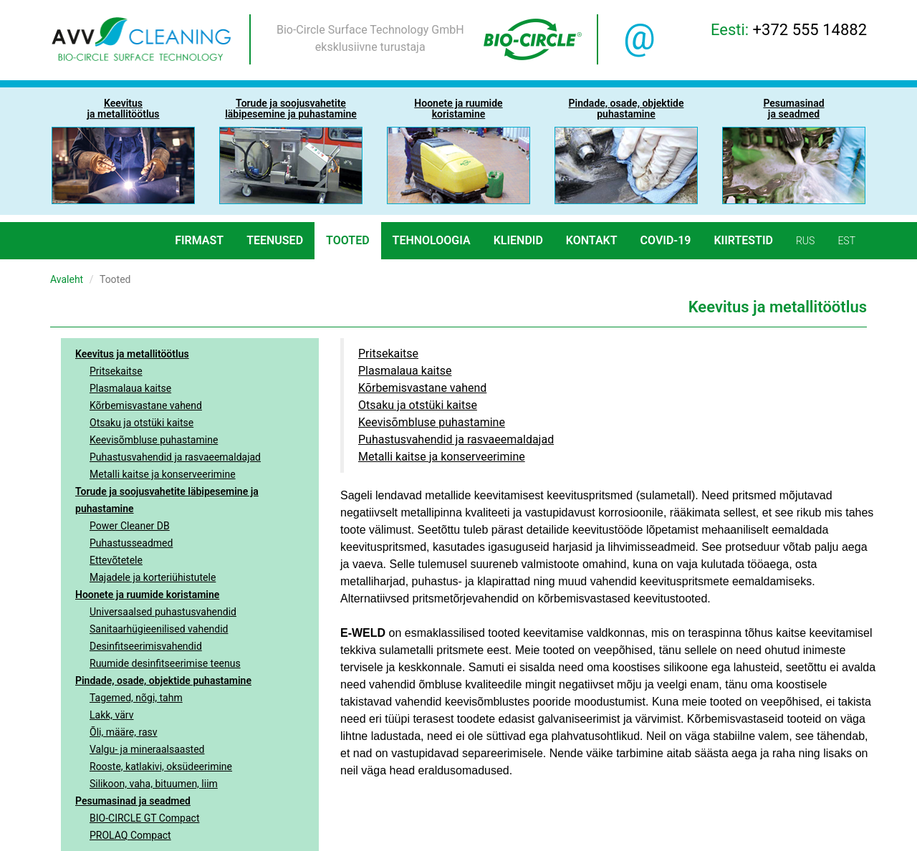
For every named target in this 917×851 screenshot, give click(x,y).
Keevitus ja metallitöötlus (132, 354)
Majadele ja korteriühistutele (153, 577)
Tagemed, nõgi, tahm (136, 697)
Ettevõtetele (116, 560)
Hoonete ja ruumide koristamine (147, 594)
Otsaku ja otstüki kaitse (141, 422)
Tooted (348, 240)
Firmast (199, 240)
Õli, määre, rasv (124, 732)
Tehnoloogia (432, 240)
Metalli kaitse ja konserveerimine (163, 474)
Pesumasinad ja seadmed (133, 801)
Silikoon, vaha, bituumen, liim (154, 783)
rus (805, 240)
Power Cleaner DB (130, 526)
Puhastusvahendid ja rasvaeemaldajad (175, 457)
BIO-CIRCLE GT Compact (145, 818)
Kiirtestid (743, 240)
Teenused (274, 240)
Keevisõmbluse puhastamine (154, 440)
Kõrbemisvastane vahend (146, 405)
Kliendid (518, 240)
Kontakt (592, 240)
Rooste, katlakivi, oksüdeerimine (161, 766)
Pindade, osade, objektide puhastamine (163, 680)
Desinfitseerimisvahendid (146, 646)
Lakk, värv (112, 715)
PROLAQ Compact (130, 835)
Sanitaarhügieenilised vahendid (159, 629)
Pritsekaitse (116, 371)
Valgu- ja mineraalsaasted (147, 749)
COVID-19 (665, 240)
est (846, 240)
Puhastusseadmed (131, 543)
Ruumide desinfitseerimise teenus (165, 663)
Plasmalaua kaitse (130, 388)
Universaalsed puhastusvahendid (163, 611)
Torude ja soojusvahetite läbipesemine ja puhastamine (167, 500)
